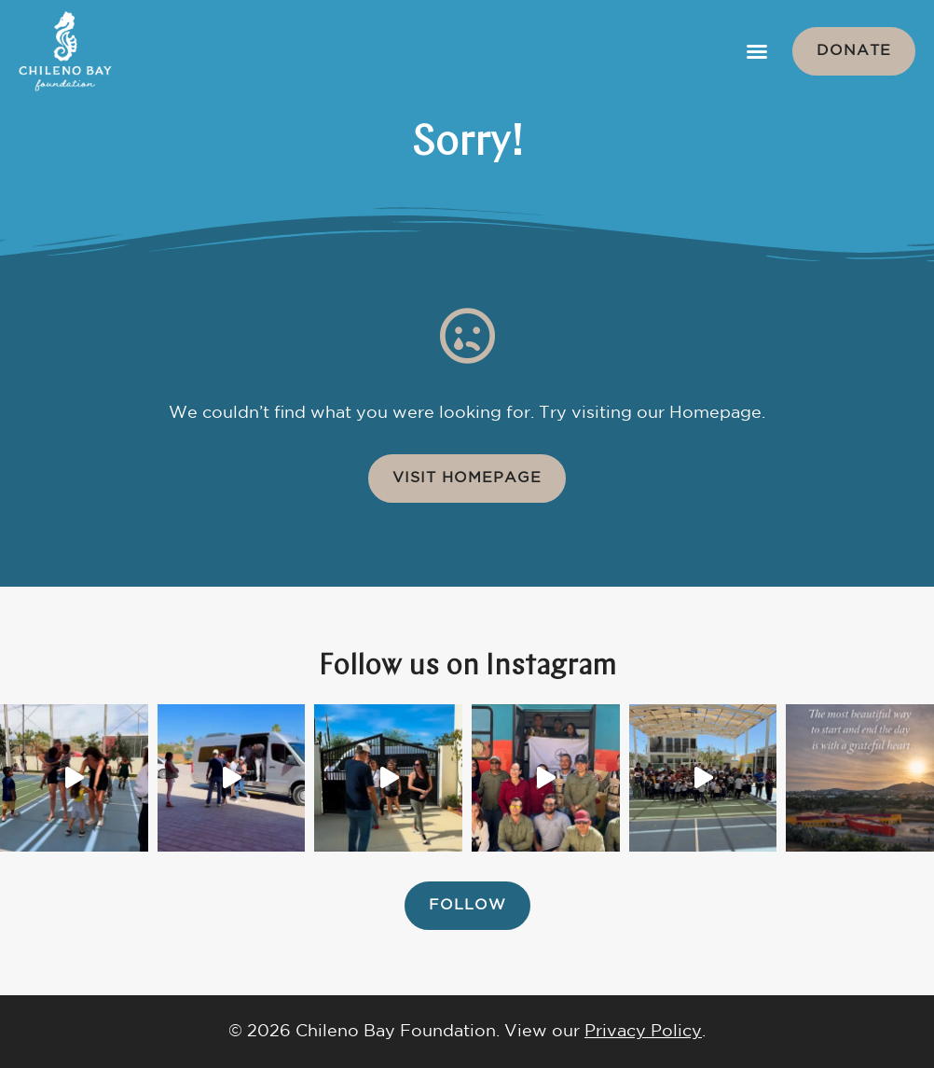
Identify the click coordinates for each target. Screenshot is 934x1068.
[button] (757, 51)
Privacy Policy (643, 1031)
